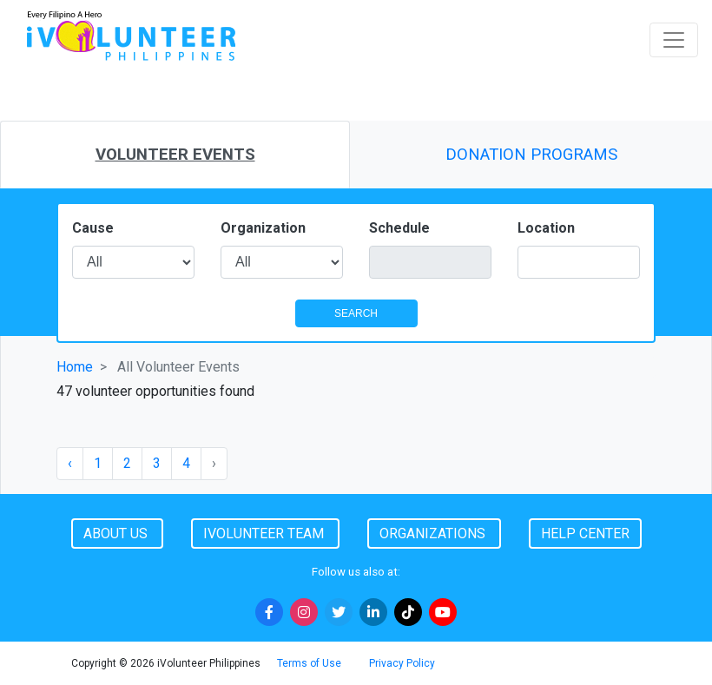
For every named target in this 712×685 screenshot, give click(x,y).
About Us (117, 533)
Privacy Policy (402, 663)
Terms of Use (309, 663)
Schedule (399, 228)
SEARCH (356, 313)
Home (74, 367)
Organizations (434, 533)
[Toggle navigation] (673, 40)
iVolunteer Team (265, 533)
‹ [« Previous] (70, 463)
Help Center (585, 533)
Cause (93, 228)
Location (546, 228)
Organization (263, 228)
